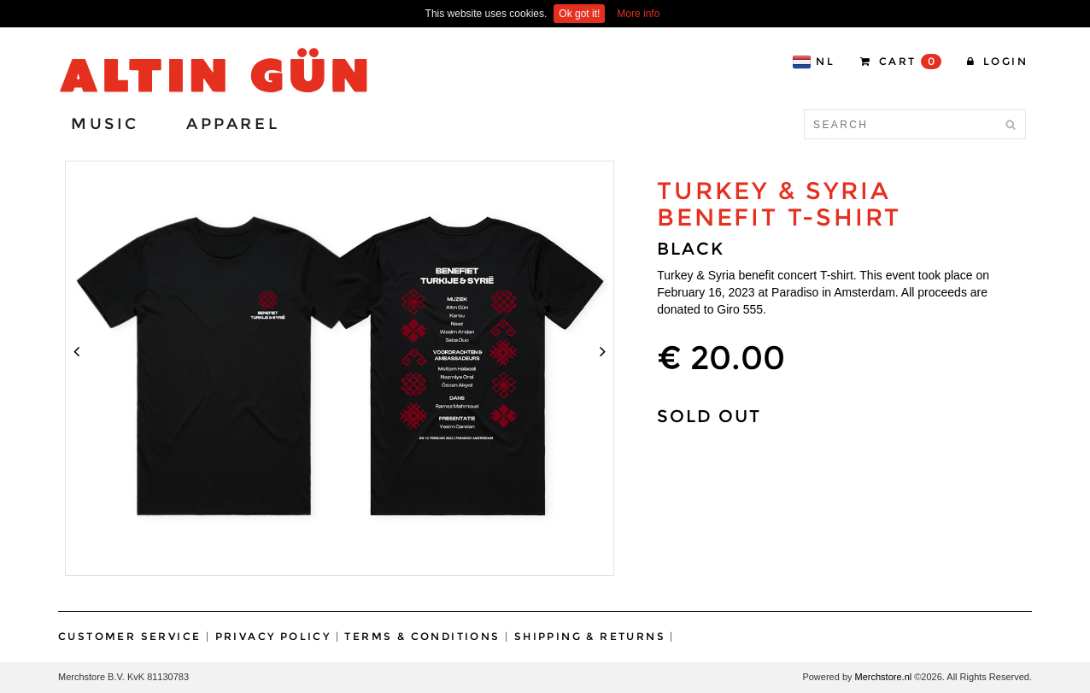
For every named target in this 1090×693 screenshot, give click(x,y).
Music (105, 124)
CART (900, 61)
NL (813, 62)
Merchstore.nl (883, 677)
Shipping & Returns (589, 636)
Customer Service (129, 636)
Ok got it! (579, 14)
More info (638, 14)
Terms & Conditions (422, 636)
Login (997, 61)
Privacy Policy (273, 636)
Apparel (232, 124)
